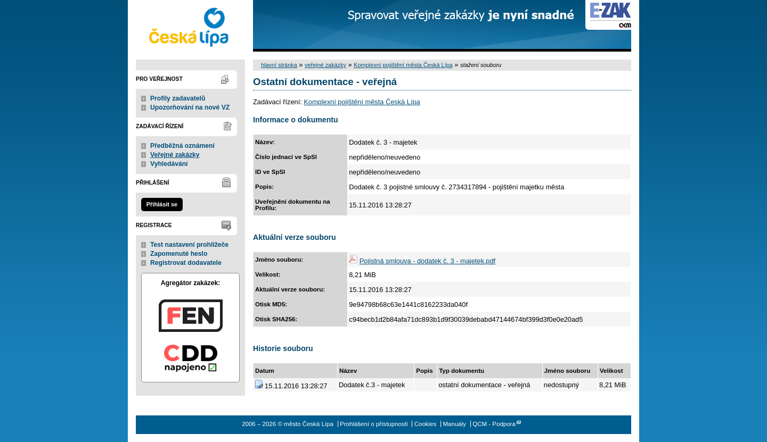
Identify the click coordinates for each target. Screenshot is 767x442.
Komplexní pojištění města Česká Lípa (403, 65)
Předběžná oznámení (182, 145)
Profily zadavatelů (177, 98)
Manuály (454, 424)
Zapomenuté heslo (178, 253)
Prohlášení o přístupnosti (373, 424)
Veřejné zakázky (175, 155)
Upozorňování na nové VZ (190, 107)
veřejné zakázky (325, 65)
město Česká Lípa (190, 26)
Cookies (425, 424)
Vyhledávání (169, 164)
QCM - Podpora (494, 424)
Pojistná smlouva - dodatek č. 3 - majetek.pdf (427, 261)
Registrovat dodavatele (186, 262)
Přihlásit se (161, 204)
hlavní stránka (279, 65)
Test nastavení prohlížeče (189, 244)
